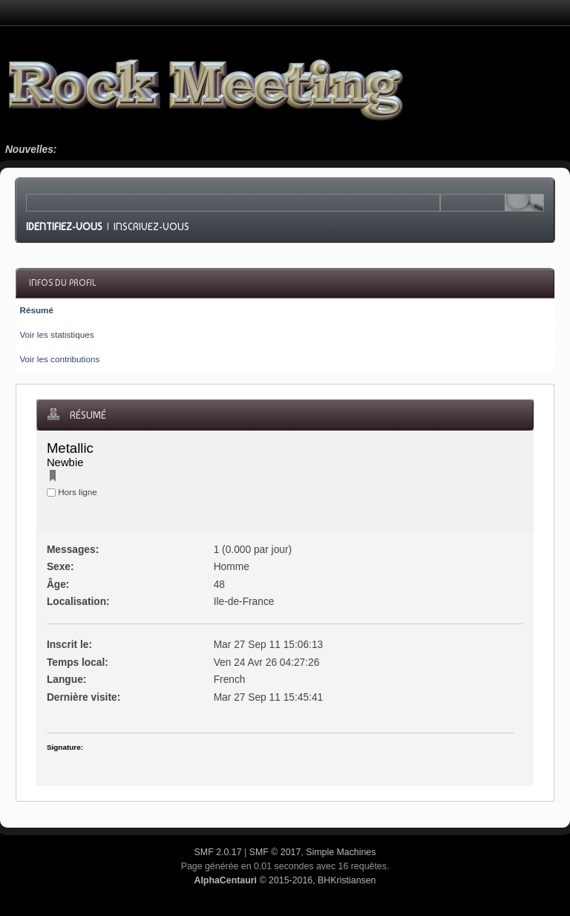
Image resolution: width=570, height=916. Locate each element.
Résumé (36, 310)
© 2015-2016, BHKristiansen (285, 880)
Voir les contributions (59, 359)
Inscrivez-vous (151, 226)
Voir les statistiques (56, 334)
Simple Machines (341, 852)
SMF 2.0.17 (218, 852)
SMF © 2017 (275, 852)
